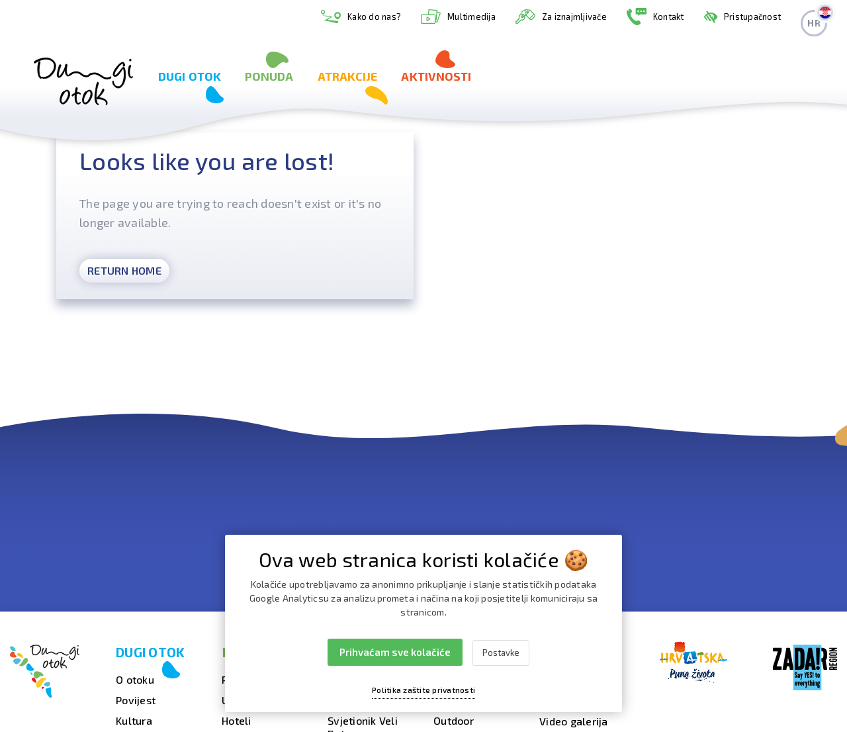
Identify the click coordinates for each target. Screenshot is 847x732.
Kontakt (655, 17)
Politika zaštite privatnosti (423, 689)
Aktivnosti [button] (436, 76)
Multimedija (458, 16)
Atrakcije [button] (348, 76)
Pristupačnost (742, 17)
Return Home (124, 270)
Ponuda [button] (269, 76)
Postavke (500, 652)
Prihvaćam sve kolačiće (395, 652)
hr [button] (817, 19)
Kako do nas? (361, 17)
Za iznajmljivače (561, 16)
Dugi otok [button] (189, 76)
